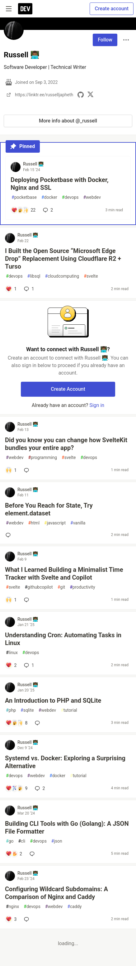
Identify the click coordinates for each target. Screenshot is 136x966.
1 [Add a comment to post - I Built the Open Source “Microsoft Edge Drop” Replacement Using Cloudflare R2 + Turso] (28, 289)
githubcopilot (39, 587)
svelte (91, 276)
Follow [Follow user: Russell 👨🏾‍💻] (105, 40)
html (34, 523)
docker (49, 197)
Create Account (68, 389)
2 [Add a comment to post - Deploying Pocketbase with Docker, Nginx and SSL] (47, 210)
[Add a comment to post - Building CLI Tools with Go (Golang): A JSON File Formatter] (14, 853)
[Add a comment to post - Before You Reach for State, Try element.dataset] (9, 535)
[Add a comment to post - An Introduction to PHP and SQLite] (16, 723)
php (11, 710)
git (61, 587)
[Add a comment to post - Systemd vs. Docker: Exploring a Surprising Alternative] (16, 788)
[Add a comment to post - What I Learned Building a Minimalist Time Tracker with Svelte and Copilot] (11, 599)
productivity (82, 587)
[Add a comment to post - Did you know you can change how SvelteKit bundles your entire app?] (11, 470)
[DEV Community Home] (25, 8)
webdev (92, 197)
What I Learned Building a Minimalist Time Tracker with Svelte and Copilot (64, 573)
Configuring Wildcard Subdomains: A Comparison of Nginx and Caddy (56, 893)
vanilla (77, 523)
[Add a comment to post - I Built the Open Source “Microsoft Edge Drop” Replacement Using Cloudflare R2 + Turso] (11, 288)
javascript (55, 523)
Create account (112, 9)
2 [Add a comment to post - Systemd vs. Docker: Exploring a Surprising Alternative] (39, 788)
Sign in (96, 405)
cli (21, 841)
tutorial (69, 710)
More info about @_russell (68, 121)
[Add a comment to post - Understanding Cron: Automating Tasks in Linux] (11, 665)
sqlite (27, 710)
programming (42, 457)
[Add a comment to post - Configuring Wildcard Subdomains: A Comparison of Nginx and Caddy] (11, 919)
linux (12, 652)
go (9, 841)
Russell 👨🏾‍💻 (33, 163)
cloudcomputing (62, 276)
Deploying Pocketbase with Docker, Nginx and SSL (60, 183)
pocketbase (24, 197)
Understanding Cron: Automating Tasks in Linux (63, 639)
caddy (74, 906)
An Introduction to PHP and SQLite (53, 700)
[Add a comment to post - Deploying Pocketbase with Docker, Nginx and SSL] (23, 210)
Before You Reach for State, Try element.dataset (49, 509)
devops (70, 197)
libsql (33, 276)
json (56, 841)
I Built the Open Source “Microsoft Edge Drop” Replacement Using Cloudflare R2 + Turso (63, 258)
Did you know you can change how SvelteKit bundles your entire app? (66, 444)
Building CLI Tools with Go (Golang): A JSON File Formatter (67, 827)
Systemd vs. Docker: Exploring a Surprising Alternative (65, 762)
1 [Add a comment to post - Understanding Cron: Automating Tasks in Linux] (28, 665)
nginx (12, 906)
